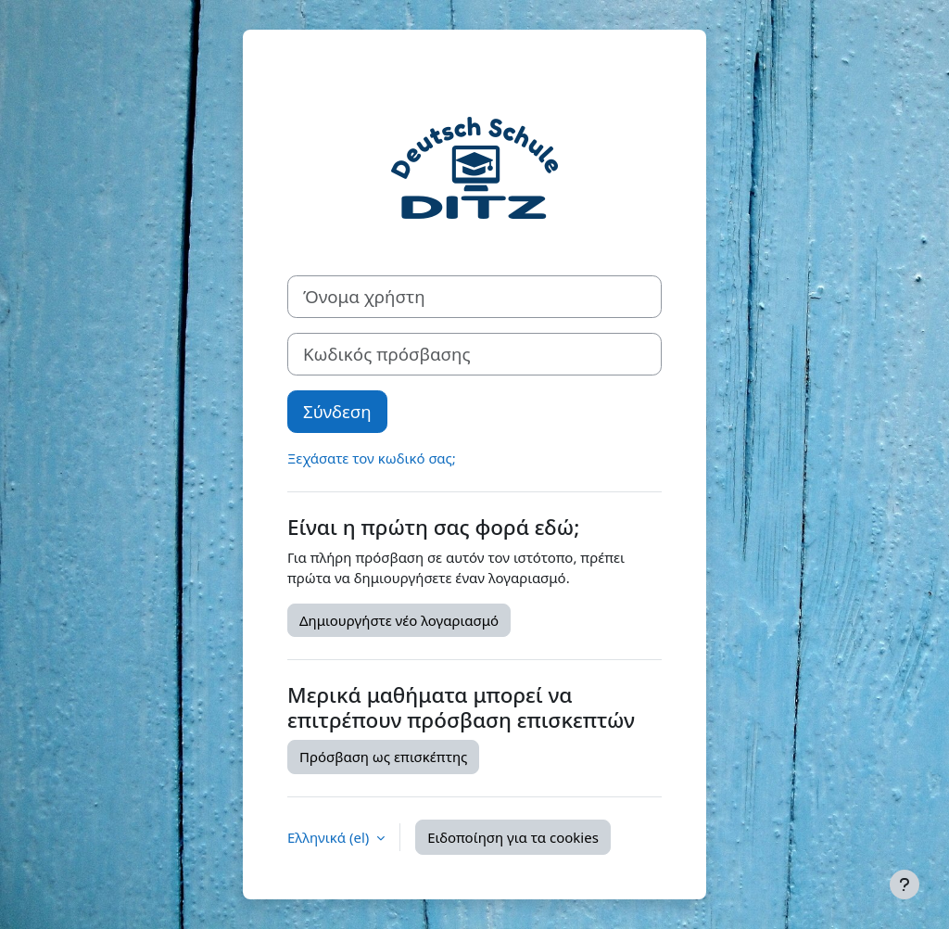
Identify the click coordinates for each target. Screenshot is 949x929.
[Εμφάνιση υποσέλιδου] (904, 884)
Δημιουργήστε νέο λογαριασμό (399, 620)
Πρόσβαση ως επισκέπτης (383, 756)
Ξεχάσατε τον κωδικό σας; (371, 458)
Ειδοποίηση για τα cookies (513, 837)
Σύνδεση (337, 411)
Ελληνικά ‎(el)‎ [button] (330, 837)
